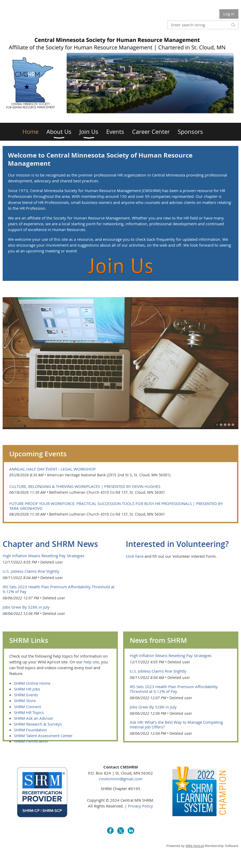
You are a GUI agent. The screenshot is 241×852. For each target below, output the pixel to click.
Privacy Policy (140, 806)
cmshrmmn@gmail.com (120, 778)
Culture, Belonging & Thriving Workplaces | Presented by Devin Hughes (84, 486)
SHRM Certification (31, 741)
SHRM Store (25, 700)
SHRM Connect (27, 706)
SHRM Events (26, 694)
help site (91, 661)
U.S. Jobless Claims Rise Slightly (31, 571)
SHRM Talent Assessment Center (43, 735)
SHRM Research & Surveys (38, 724)
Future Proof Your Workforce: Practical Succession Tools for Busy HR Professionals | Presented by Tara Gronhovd (116, 506)
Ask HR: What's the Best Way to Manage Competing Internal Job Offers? (176, 724)
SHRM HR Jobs (27, 689)
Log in (228, 13)
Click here (134, 556)
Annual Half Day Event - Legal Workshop (52, 469)
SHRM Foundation (30, 729)
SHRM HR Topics (29, 712)
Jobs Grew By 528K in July (26, 607)
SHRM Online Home (32, 683)
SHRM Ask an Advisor (33, 718)
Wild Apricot (195, 846)
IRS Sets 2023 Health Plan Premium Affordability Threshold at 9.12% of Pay (58, 589)
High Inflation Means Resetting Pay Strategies (43, 555)
